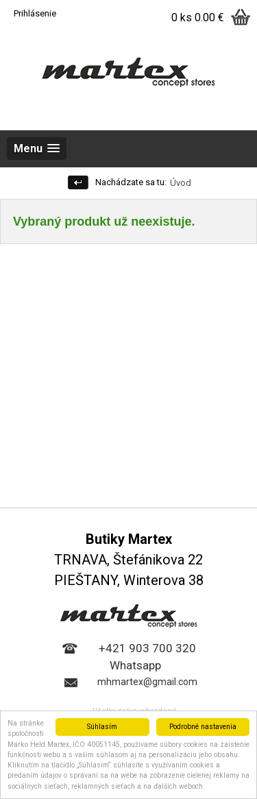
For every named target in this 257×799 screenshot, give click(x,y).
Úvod (180, 183)
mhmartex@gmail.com (147, 681)
